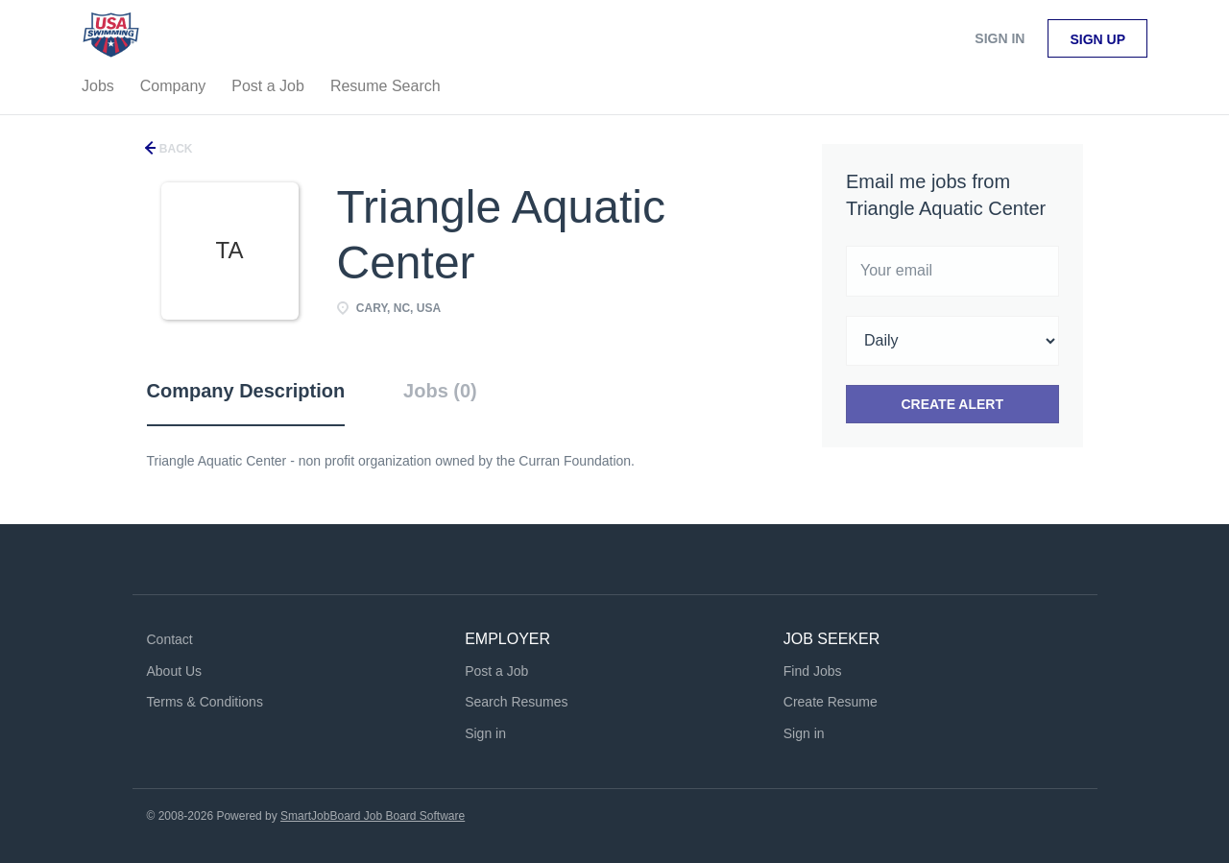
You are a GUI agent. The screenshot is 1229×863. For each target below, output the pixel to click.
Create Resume (830, 701)
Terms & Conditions (205, 701)
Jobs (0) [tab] (440, 390)
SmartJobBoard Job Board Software (372, 816)
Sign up (1097, 39)
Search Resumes (516, 701)
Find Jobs (812, 671)
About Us (175, 671)
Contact (170, 639)
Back (175, 149)
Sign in (999, 38)
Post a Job (496, 671)
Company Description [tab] (246, 390)
